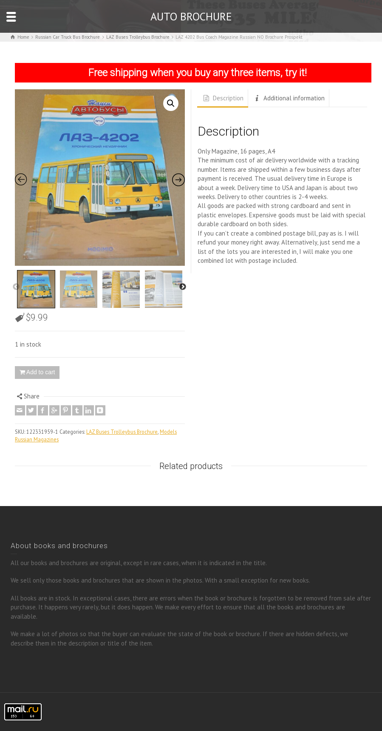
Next (182, 287)
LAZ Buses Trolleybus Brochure (122, 431)
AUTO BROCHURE (191, 16)
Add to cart (40, 372)
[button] (170, 103)
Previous (16, 287)
